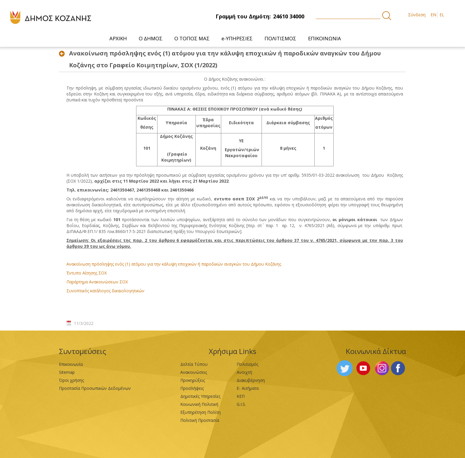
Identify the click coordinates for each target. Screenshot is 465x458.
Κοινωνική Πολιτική (199, 404)
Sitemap (67, 372)
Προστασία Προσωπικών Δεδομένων (95, 388)
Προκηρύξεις (192, 380)
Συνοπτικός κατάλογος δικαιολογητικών (105, 290)
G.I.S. (241, 404)
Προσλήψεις (192, 388)
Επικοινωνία (71, 364)
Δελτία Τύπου (194, 364)
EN (433, 14)
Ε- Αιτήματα (248, 388)
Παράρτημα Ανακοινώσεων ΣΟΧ (97, 282)
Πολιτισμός (247, 364)
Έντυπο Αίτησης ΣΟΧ (86, 273)
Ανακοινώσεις (193, 372)
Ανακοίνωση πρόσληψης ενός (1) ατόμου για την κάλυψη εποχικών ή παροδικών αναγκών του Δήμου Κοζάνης (173, 264)
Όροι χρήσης (71, 380)
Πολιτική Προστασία (199, 420)
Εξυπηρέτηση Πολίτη (200, 412)
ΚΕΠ (241, 396)
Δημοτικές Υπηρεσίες (200, 396)
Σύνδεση (417, 14)
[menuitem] (118, 38)
